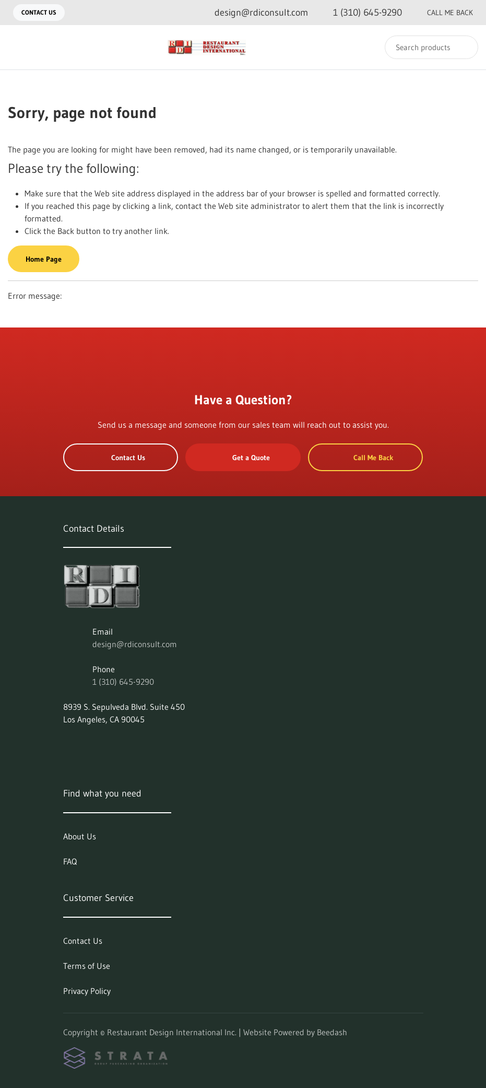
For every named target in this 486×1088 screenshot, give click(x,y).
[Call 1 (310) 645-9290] (359, 13)
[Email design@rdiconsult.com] (253, 13)
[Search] (431, 47)
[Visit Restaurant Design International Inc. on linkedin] (68, 744)
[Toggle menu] (18, 47)
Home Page (44, 259)
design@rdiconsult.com (134, 644)
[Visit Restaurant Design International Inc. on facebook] (89, 744)
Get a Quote (243, 457)
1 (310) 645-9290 (123, 681)
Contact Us (38, 12)
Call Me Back (441, 12)
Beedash (332, 1032)
